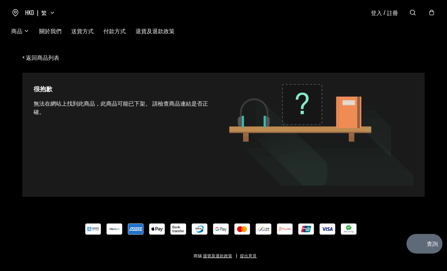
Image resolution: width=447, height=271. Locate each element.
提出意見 (248, 255)
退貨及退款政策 (155, 31)
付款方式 (114, 31)
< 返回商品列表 (40, 57)
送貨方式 (82, 31)
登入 (384, 12)
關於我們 (50, 31)
